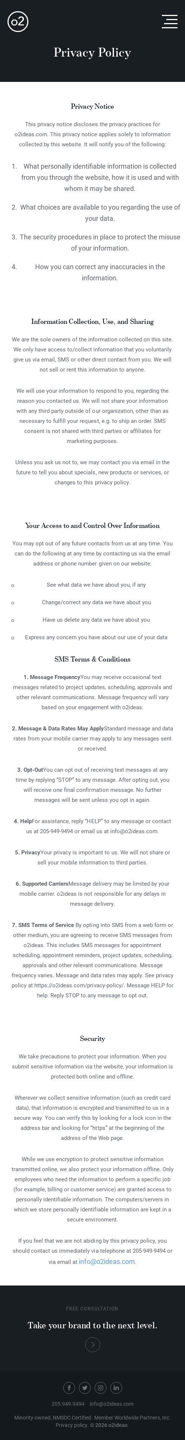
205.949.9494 (68, 1403)
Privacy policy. (72, 1424)
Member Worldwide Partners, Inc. (132, 1417)
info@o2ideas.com (107, 1261)
